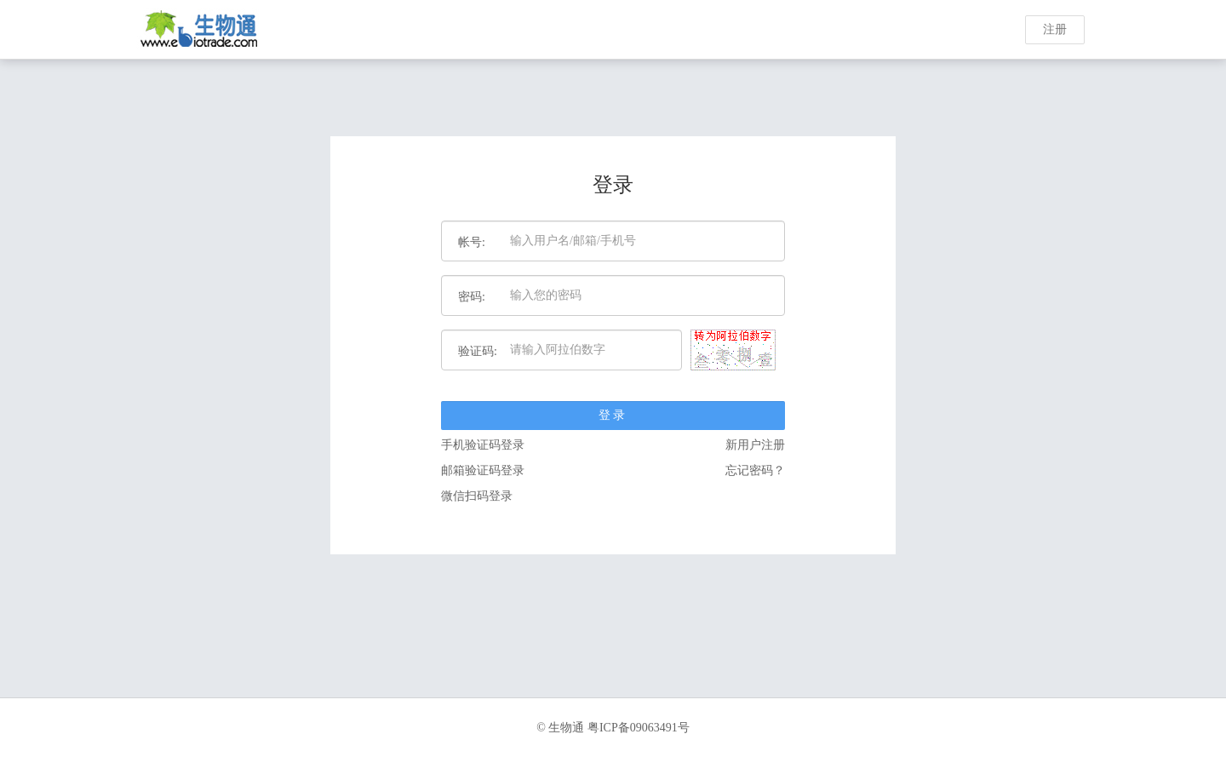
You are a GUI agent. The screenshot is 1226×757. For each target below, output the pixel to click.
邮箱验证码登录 (482, 470)
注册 (1055, 29)
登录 (613, 415)
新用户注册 (755, 445)
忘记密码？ (755, 470)
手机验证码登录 (482, 445)
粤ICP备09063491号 (638, 727)
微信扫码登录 (477, 496)
